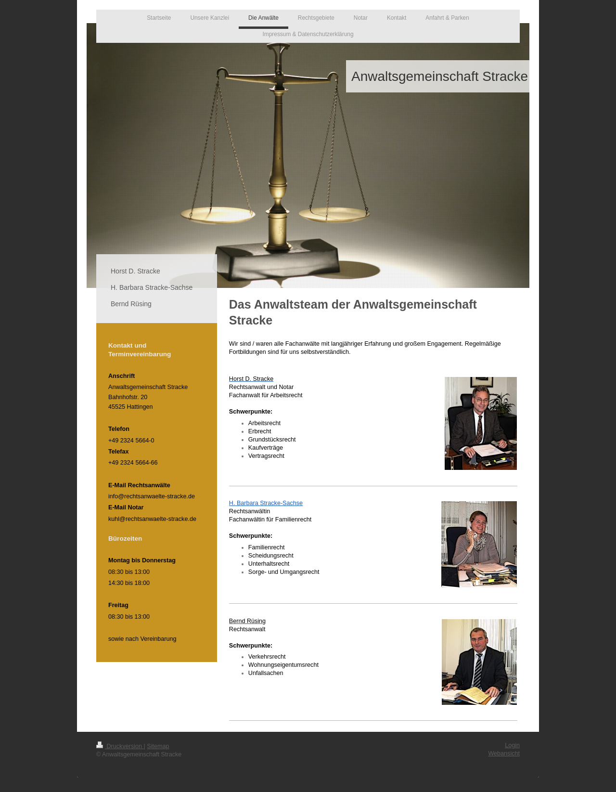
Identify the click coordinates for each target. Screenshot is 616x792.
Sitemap (158, 746)
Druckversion (119, 746)
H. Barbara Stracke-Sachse (266, 503)
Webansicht (504, 753)
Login (512, 745)
